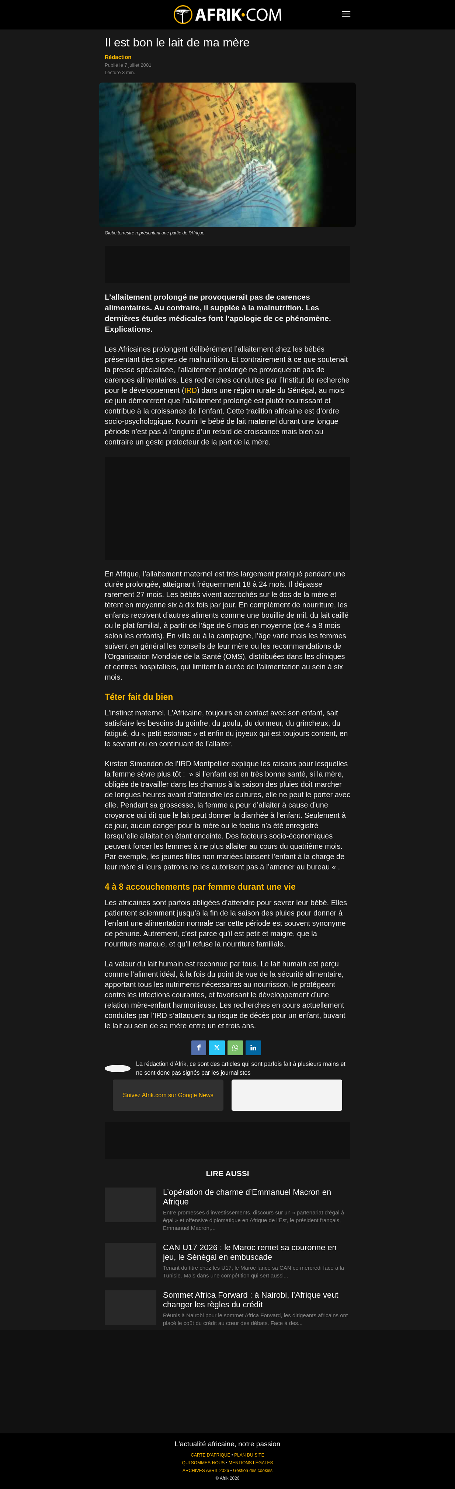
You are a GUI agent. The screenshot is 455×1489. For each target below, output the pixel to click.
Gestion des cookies (252, 1470)
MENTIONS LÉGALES (251, 1462)
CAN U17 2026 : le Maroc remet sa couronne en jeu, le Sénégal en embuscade (250, 1252)
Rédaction (118, 57)
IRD (190, 390)
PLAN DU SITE (249, 1455)
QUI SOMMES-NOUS (203, 1462)
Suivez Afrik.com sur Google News (168, 1095)
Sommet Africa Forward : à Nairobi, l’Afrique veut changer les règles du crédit (250, 1299)
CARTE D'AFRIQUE (210, 1455)
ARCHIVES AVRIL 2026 (206, 1470)
